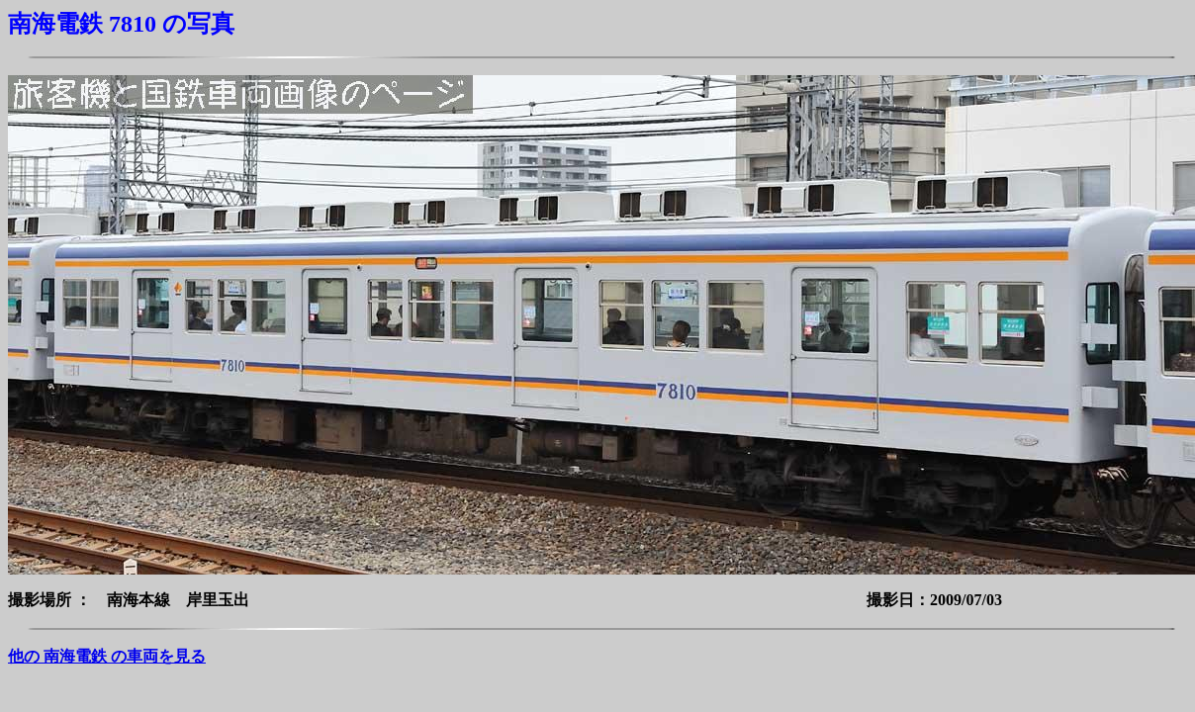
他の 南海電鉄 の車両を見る (107, 656)
